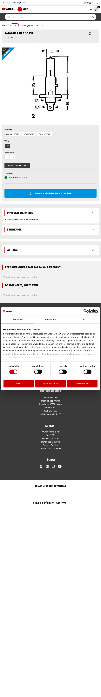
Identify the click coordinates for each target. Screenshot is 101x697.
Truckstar (44, 134)
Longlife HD (12, 134)
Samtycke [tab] (18, 319)
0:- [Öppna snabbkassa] (94, 9)
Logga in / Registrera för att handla (51, 193)
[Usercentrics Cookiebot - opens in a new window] (85, 311)
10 (12, 157)
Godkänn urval (50, 383)
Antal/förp (9, 152)
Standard (29, 134)
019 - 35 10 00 (54, 448)
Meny (22, 9)
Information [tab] (50, 319)
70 (7, 145)
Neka (18, 383)
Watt (6, 141)
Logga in (88, 3)
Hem (4, 25)
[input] (48, 17)
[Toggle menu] (97, 3)
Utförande (8, 129)
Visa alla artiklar (17, 165)
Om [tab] (83, 319)
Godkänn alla (82, 383)
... (14, 25)
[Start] (8, 9)
